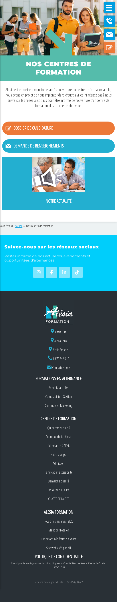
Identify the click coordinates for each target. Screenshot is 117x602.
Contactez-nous (61, 367)
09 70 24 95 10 (61, 358)
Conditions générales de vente (58, 539)
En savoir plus (58, 567)
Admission (58, 463)
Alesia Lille (58, 332)
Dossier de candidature (33, 128)
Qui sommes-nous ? (58, 427)
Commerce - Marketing (58, 405)
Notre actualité (58, 201)
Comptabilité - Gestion (58, 396)
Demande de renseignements (38, 146)
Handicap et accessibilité (58, 472)
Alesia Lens (59, 340)
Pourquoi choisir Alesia (58, 436)
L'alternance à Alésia (58, 445)
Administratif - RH (59, 387)
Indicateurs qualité (58, 490)
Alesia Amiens (58, 349)
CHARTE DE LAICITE (58, 498)
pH (69, 547)
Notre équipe (58, 454)
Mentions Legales (58, 530)
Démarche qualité (58, 481)
